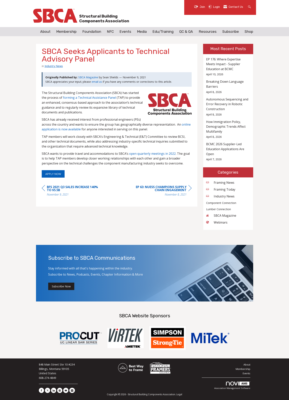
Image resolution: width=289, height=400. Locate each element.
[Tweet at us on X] (47, 390)
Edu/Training (163, 32)
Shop (249, 32)
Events (125, 32)
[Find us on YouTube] (65, 390)
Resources (208, 32)
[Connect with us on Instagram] (59, 390)
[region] (163, 191)
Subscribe (230, 32)
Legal (179, 394)
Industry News (54, 66)
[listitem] (228, 67)
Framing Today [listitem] (220, 189)
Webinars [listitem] (216, 222)
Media (142, 32)
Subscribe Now (61, 286)
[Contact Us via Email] (72, 390)
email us (97, 81)
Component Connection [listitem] (221, 203)
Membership (66, 32)
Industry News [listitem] (220, 196)
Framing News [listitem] (220, 182)
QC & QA (186, 32)
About (45, 32)
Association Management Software (232, 386)
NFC (110, 32)
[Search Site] (250, 6)
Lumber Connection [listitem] (218, 209)
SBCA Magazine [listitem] (221, 215)
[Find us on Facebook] (41, 390)
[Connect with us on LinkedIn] (53, 390)
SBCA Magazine (88, 77)
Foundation (91, 32)
